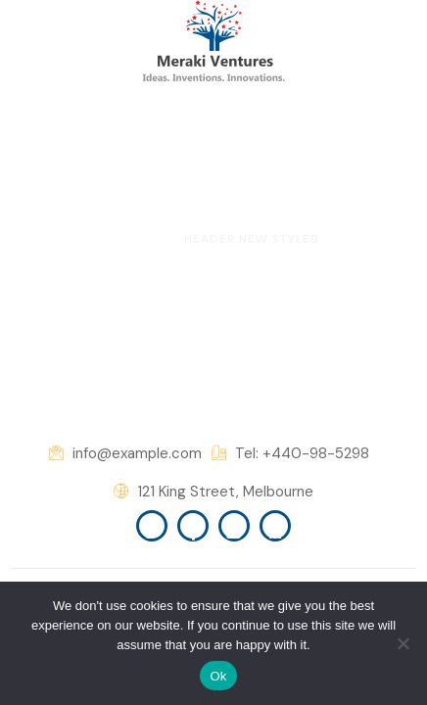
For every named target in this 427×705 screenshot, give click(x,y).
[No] (402, 643)
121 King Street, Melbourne (213, 492)
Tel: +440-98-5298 (290, 454)
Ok (218, 676)
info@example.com (125, 454)
